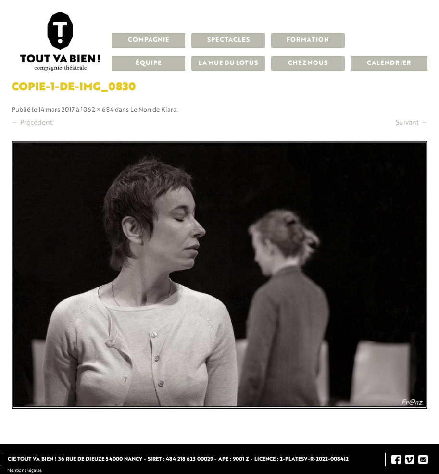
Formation (308, 40)
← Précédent (32, 122)
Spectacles (228, 40)
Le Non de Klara (153, 110)
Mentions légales (24, 470)
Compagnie (148, 40)
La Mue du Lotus (228, 63)
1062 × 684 (97, 110)
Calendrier (389, 63)
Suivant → (411, 122)
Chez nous (307, 63)
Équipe (149, 63)
